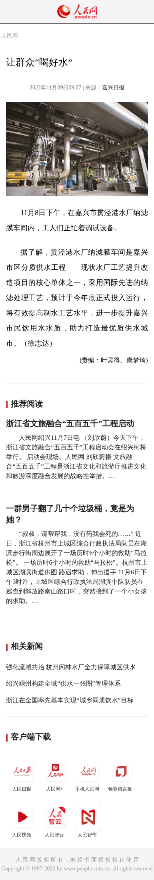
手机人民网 (88, 774)
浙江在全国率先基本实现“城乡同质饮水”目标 (69, 700)
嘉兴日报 (113, 88)
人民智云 (55, 820)
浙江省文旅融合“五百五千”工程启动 (70, 423)
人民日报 (22, 774)
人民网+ (55, 774)
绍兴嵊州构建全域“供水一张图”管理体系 (63, 683)
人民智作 (88, 820)
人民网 (9, 36)
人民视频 (22, 820)
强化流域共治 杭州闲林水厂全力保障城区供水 (71, 667)
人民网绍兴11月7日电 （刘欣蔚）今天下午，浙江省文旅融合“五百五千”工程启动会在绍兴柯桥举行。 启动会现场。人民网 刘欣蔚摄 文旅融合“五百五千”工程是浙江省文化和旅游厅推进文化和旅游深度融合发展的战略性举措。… (76, 456)
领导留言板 (121, 774)
